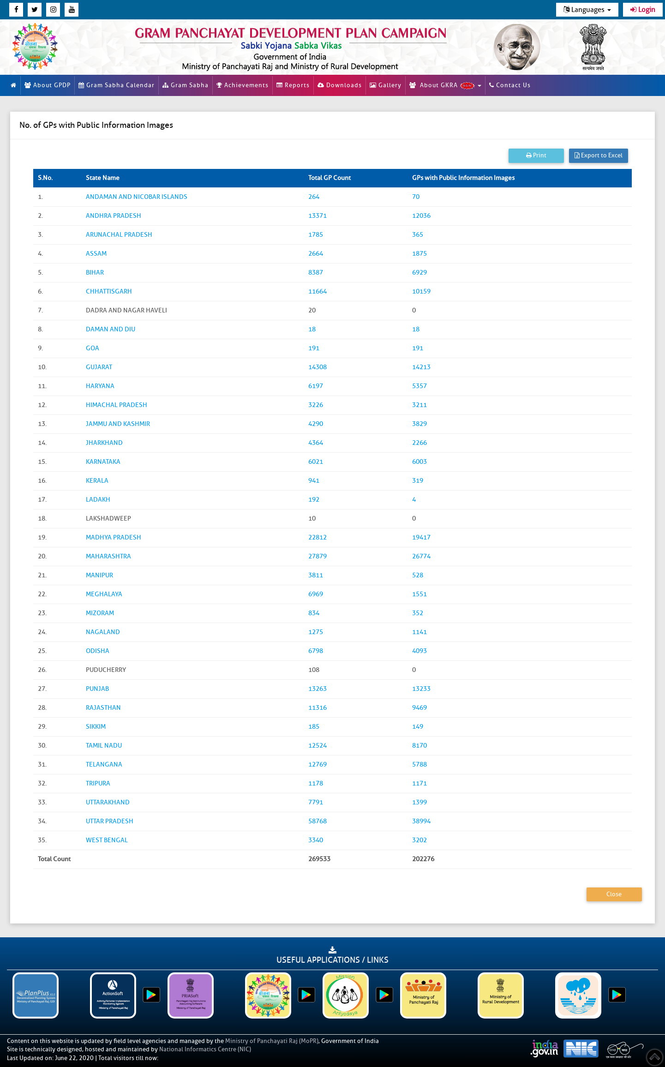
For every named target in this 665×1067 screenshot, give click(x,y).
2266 (419, 443)
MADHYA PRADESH (113, 537)
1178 (315, 783)
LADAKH (98, 500)
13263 (317, 689)
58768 (317, 821)
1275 (315, 632)
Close (614, 894)
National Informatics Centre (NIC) (205, 1049)
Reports (293, 85)
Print (536, 155)
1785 (315, 235)
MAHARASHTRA (108, 556)
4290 (315, 424)
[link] (295, 47)
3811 (315, 575)
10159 (421, 291)
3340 (315, 840)
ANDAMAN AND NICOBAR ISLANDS (136, 197)
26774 (421, 556)
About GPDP (47, 85)
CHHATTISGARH (109, 291)
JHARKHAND (104, 443)
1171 (419, 783)
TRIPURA (98, 783)
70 (415, 197)
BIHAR (95, 272)
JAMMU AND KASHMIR (118, 424)
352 (417, 613)
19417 (421, 537)
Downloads (340, 85)
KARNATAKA (103, 462)
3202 (419, 840)
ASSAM (96, 254)
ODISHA (97, 651)
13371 (317, 216)
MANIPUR (99, 575)
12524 (317, 745)
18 (312, 329)
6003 (419, 462)
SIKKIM (96, 727)
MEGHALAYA (104, 594)
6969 (315, 594)
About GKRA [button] (445, 85)
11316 (317, 708)
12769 (317, 764)
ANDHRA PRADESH (113, 216)
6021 (315, 462)
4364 (315, 443)
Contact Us (510, 85)
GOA (92, 348)
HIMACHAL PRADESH (116, 405)
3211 (419, 405)
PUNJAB (97, 689)
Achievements (242, 85)
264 (313, 197)
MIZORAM (100, 613)
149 (417, 727)
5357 (419, 386)
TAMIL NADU (104, 745)
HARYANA (100, 386)
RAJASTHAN (103, 708)
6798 (315, 651)
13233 (421, 689)
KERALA (97, 481)
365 (417, 235)
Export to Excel (599, 155)
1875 (419, 254)
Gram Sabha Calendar (116, 85)
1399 (419, 802)
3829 (419, 424)
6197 (315, 386)
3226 (315, 405)
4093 (419, 651)
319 (417, 481)
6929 (419, 272)
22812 (317, 537)
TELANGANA (104, 764)
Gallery (385, 85)
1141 (419, 632)
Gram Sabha (185, 85)
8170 (419, 745)
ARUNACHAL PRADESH (119, 235)
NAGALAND (103, 632)
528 (417, 575)
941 (313, 481)
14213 (421, 367)
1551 (419, 594)
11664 (317, 291)
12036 (421, 216)
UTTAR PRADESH (109, 821)
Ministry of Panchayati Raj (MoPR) (271, 1041)
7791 (315, 802)
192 (313, 500)
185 (313, 727)
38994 (421, 821)
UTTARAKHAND (108, 802)
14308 (317, 367)
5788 (419, 764)
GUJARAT (99, 367)
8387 (315, 272)
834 (313, 613)
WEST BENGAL (107, 840)
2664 (315, 254)
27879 (317, 556)
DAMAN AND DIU (110, 329)
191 (313, 348)
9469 (419, 708)
